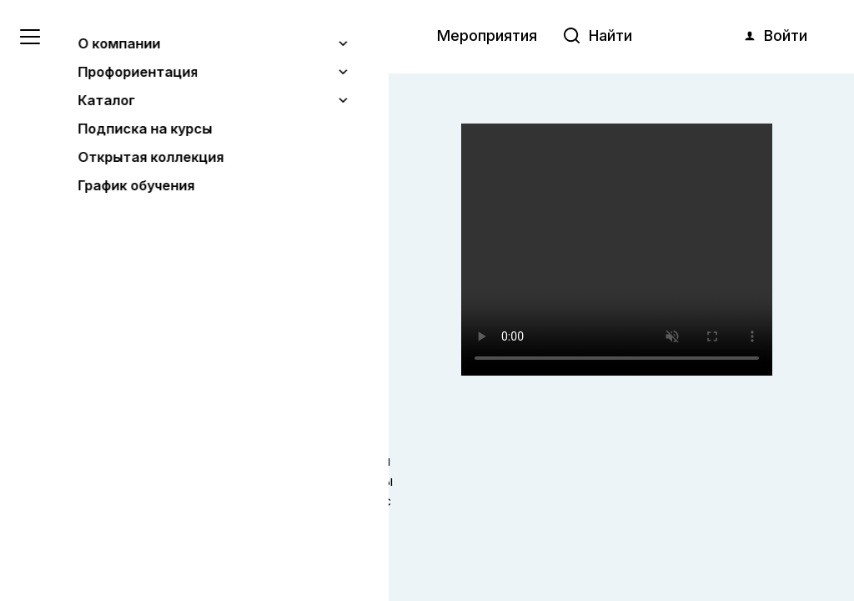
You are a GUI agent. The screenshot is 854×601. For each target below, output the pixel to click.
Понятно (170, 544)
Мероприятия (487, 35)
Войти (774, 35)
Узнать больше (135, 501)
